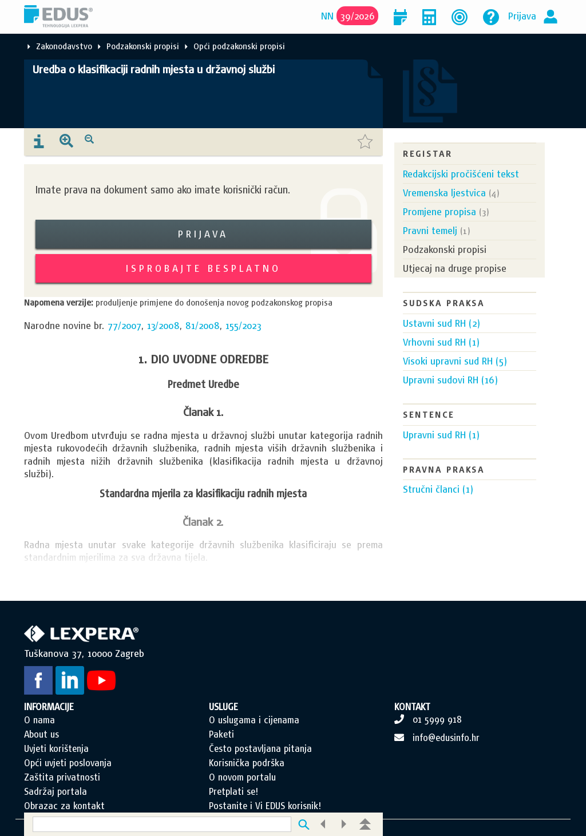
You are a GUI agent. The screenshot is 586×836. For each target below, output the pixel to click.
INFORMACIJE (49, 706)
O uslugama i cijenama (254, 720)
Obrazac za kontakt (64, 805)
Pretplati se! (233, 791)
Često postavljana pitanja (260, 748)
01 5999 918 (437, 719)
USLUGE (223, 706)
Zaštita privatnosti (62, 777)
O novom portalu (242, 777)
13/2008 (163, 325)
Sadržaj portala (55, 791)
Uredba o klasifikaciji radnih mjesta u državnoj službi (154, 69)
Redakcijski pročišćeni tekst (461, 174)
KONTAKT (412, 706)
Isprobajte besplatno (203, 268)
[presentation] (39, 142)
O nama (39, 720)
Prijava (522, 16)
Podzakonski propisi (142, 46)
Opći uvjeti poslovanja (68, 762)
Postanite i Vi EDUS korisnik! (265, 805)
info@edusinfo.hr (446, 737)
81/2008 (202, 325)
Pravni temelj (430, 230)
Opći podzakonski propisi (239, 46)
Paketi (221, 734)
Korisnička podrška (246, 762)
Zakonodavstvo (64, 46)
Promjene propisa (439, 211)
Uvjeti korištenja (56, 748)
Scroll (517, 796)
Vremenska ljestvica (444, 193)
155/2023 (243, 325)
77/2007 (124, 325)
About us (41, 734)
